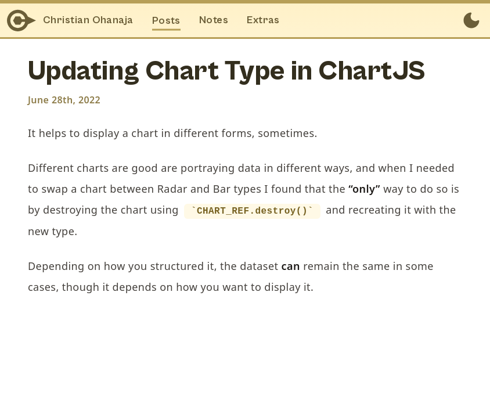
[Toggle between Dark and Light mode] (471, 20)
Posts (166, 20)
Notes (213, 20)
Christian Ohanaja (88, 20)
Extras (263, 20)
